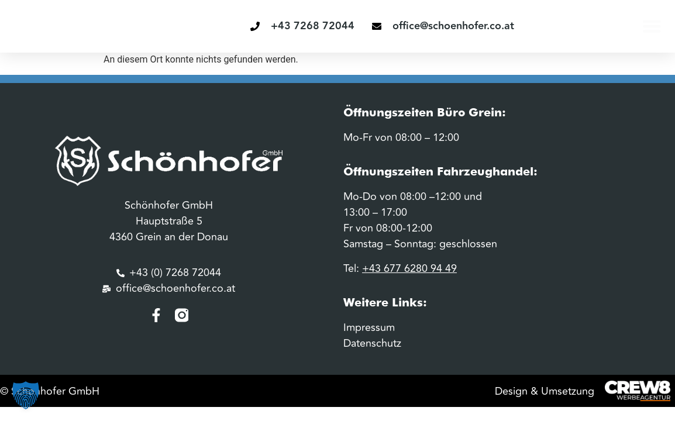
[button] (652, 26)
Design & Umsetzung (544, 391)
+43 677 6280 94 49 (409, 268)
